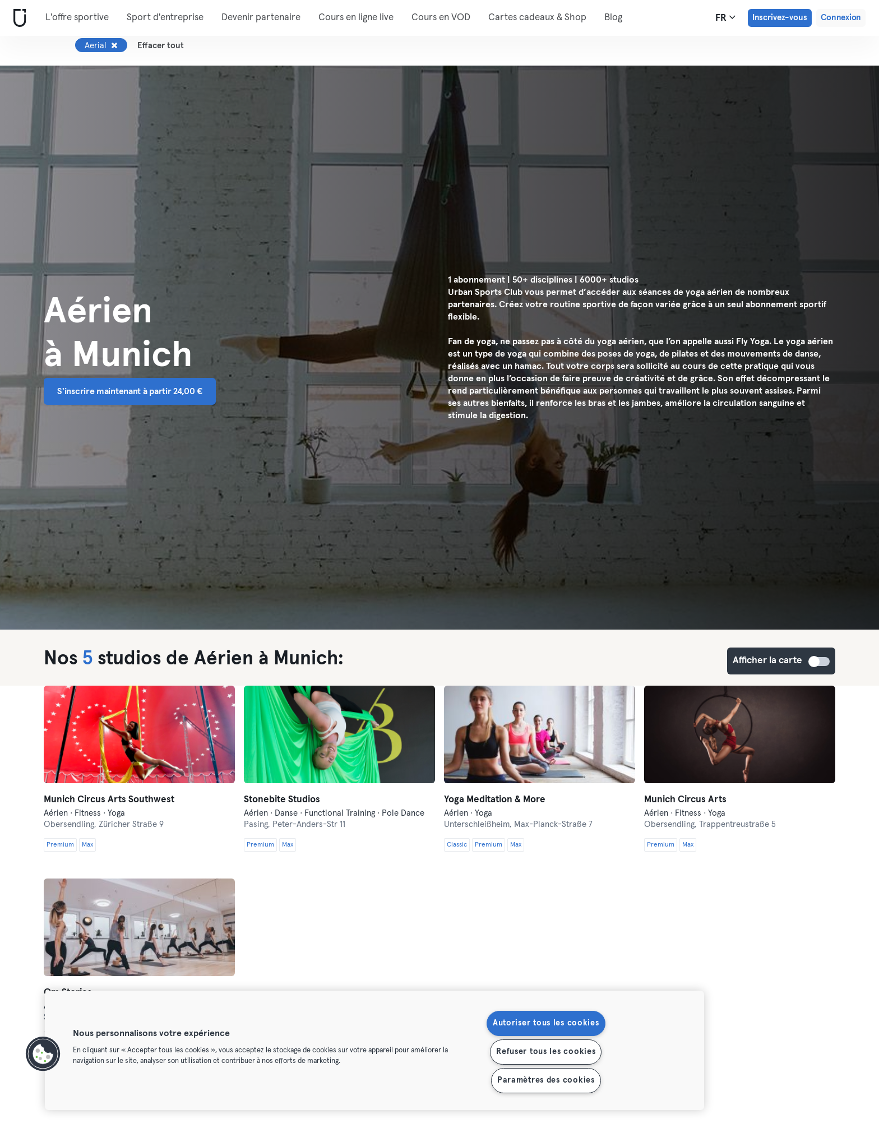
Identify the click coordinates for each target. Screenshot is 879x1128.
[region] (374, 1050)
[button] (43, 1054)
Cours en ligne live (356, 17)
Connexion (841, 17)
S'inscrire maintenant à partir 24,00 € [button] (129, 391)
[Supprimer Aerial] (114, 45)
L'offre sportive (77, 17)
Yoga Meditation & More (494, 800)
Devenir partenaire (260, 17)
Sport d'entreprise (165, 17)
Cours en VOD (440, 17)
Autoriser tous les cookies (546, 1023)
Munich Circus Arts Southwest (109, 800)
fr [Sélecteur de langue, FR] (725, 17)
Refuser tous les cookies (545, 1052)
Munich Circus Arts (685, 800)
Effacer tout (160, 45)
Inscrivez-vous (779, 17)
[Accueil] (17, 18)
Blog (613, 17)
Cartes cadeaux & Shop (537, 17)
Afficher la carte (819, 661)
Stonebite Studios (282, 800)
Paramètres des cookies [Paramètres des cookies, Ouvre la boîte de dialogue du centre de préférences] (546, 1080)
